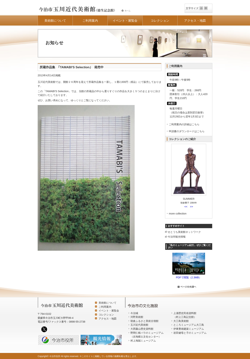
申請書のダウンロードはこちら (187, 131)
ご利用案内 (90, 20)
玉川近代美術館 (139, 324)
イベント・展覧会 (125, 20)
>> (191, 206)
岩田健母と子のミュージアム (190, 332)
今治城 (134, 313)
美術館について (55, 20)
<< (185, 206)
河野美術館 (136, 316)
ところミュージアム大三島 (188, 324)
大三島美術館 (181, 320)
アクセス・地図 (195, 20)
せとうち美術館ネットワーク (184, 232)
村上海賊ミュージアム (143, 340)
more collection (177, 213)
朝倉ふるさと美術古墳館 (144, 320)
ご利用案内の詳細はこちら (184, 124)
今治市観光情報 (177, 237)
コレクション (160, 20)
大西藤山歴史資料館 (141, 328)
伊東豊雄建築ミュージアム (188, 328)
